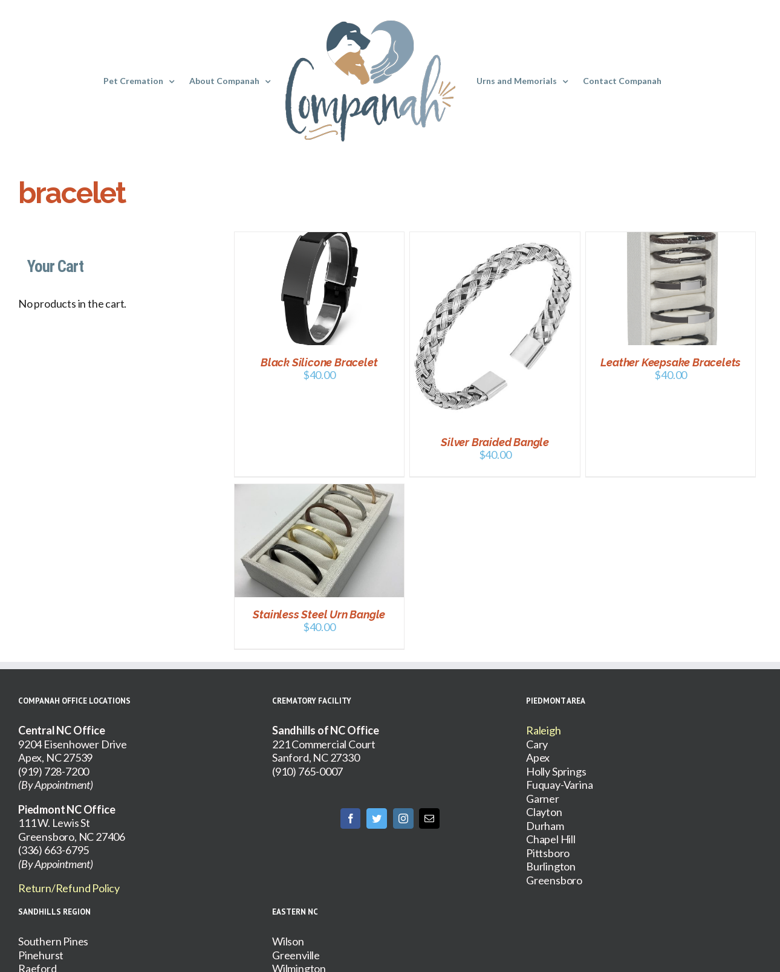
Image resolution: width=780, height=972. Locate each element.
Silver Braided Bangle (495, 442)
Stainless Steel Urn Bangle (319, 614)
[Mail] (429, 818)
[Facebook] (350, 818)
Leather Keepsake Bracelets (670, 362)
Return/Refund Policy (69, 888)
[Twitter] (376, 818)
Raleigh (543, 730)
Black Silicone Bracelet (319, 362)
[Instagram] (403, 818)
